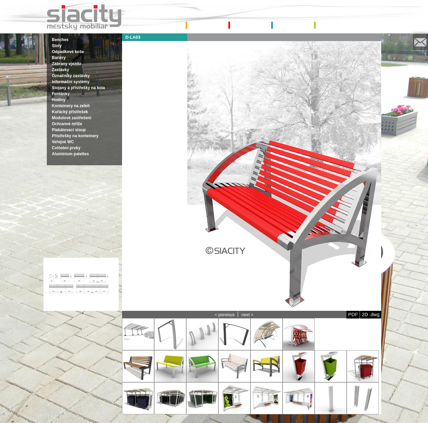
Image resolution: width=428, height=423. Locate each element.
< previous (224, 314)
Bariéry (59, 57)
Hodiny (59, 99)
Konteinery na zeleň (71, 105)
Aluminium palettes (70, 154)
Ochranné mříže (67, 124)
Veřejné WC (63, 142)
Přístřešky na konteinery (75, 136)
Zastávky (60, 69)
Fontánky (61, 93)
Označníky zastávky (71, 75)
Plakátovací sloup (69, 130)
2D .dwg (371, 314)
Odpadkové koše (68, 51)
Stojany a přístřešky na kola (78, 87)
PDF (353, 314)
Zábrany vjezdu (66, 63)
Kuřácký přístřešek (70, 112)
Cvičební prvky (66, 148)
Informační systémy (71, 81)
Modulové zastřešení (71, 118)
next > (247, 314)
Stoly (57, 45)
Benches (60, 39)
